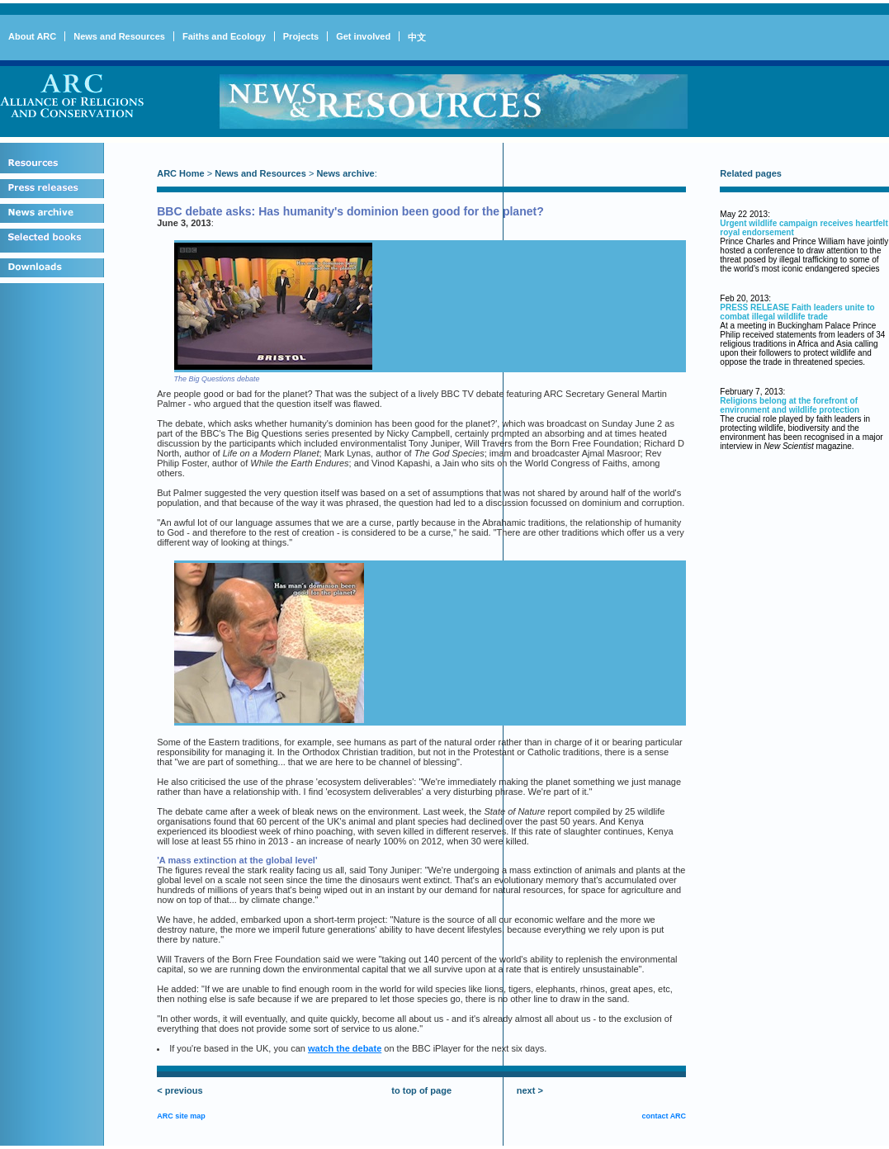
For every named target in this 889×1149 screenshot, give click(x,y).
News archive (345, 173)
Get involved (363, 36)
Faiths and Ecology (224, 36)
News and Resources (119, 36)
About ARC (32, 36)
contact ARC (663, 1116)
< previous (179, 1090)
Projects (301, 36)
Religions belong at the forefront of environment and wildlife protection (789, 405)
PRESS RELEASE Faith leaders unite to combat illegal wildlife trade (797, 312)
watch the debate (344, 1048)
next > (530, 1090)
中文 (417, 37)
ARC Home (180, 173)
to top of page (421, 1090)
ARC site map (181, 1116)
